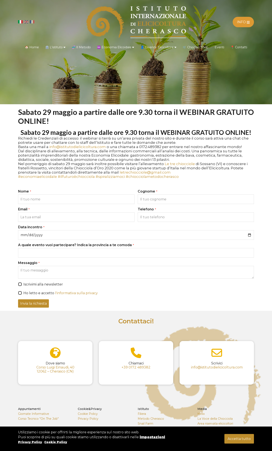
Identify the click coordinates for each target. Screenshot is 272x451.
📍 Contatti (239, 47)
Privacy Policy (88, 419)
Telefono (147, 209)
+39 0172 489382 (136, 367)
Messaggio (29, 263)
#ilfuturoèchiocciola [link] (76, 176)
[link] (180, 164)
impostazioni (152, 437)
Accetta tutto (239, 439)
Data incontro (31, 227)
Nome (24, 191)
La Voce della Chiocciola (215, 419)
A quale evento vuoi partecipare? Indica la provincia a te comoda (76, 245)
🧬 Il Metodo (81, 47)
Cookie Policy (88, 414)
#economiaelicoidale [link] (37, 176)
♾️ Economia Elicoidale (115, 47)
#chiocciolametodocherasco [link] (152, 176)
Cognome (147, 191)
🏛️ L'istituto (55, 47)
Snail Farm (145, 423)
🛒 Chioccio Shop (195, 47)
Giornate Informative (33, 414)
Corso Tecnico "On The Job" (38, 419)
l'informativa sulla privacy (76, 293)
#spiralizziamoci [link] (110, 176)
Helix (201, 414)
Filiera (142, 414)
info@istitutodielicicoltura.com (77, 147)
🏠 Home (32, 47)
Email (24, 209)
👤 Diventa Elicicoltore (158, 47)
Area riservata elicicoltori (215, 423)
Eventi (219, 47)
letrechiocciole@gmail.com (145, 172)
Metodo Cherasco (151, 419)
